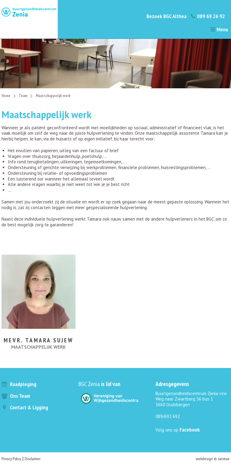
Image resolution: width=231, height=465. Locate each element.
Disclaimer (33, 458)
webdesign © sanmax (212, 458)
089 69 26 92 (207, 16)
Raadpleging (19, 384)
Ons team (16, 395)
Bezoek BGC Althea (166, 16)
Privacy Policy (11, 458)
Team (23, 95)
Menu (219, 29)
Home (6, 95)
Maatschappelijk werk (53, 95)
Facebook (190, 429)
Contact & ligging (25, 407)
